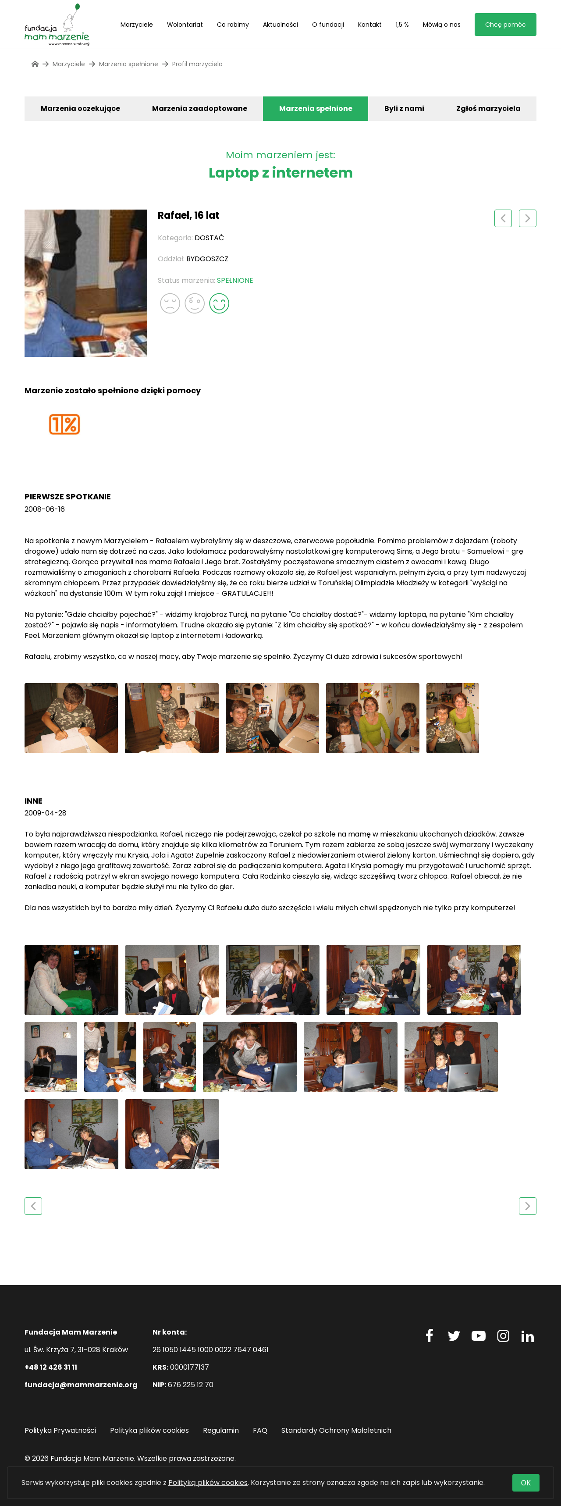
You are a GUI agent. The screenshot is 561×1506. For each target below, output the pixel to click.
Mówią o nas (442, 24)
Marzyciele (137, 24)
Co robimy (233, 24)
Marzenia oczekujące (80, 108)
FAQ (260, 1430)
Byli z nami (404, 108)
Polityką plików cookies (208, 1483)
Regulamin (221, 1430)
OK (526, 1483)
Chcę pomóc (505, 24)
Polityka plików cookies (149, 1430)
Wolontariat (185, 24)
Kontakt (370, 24)
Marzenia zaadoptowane (199, 108)
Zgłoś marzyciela (488, 108)
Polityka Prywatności (60, 1430)
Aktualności (280, 24)
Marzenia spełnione (315, 108)
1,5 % (402, 24)
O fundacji (328, 24)
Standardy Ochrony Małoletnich (336, 1430)
